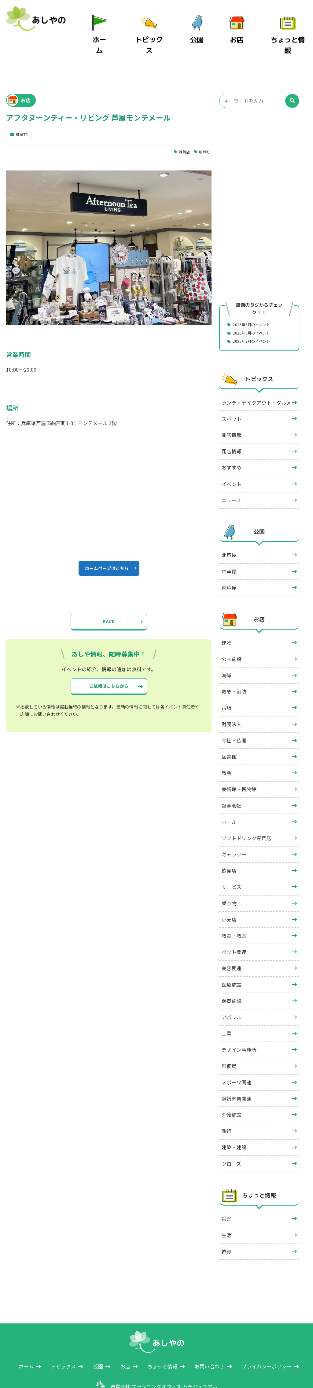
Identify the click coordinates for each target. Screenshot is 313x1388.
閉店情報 (231, 423)
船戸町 (204, 123)
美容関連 (231, 940)
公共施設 (231, 631)
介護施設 (231, 1087)
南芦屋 (229, 559)
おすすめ (231, 439)
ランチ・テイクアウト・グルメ (256, 374)
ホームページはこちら (106, 542)
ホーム (116, 30)
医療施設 (231, 956)
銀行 (227, 1103)
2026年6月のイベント (255, 304)
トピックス (160, 30)
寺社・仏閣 (234, 712)
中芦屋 (229, 543)
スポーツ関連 (237, 1054)
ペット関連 (234, 924)
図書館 (229, 728)
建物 (227, 615)
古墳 (227, 679)
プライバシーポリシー (267, 1338)
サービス (231, 858)
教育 (227, 1223)
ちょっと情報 (292, 30)
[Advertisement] (259, 137)
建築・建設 (234, 1119)
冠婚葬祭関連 (237, 1070)
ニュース (231, 472)
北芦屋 (229, 527)
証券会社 (231, 777)
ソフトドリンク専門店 (246, 810)
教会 (227, 745)
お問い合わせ (210, 1338)
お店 (245, 30)
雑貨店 (182, 123)
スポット (231, 391)
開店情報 (231, 407)
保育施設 (231, 973)
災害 (227, 1190)
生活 (227, 1207)
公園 (205, 30)
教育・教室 (234, 907)
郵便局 (229, 1038)
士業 (227, 1005)
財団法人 (231, 696)
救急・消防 (234, 663)
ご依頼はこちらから (109, 666)
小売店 (229, 891)
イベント (231, 455)
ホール (229, 794)
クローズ (231, 1135)
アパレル (231, 989)
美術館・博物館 (239, 761)
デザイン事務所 (239, 1021)
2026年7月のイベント (255, 313)
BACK (109, 600)
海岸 (227, 647)
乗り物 (229, 875)
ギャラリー (234, 826)
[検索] (292, 72)
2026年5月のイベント (255, 296)
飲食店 (229, 842)
